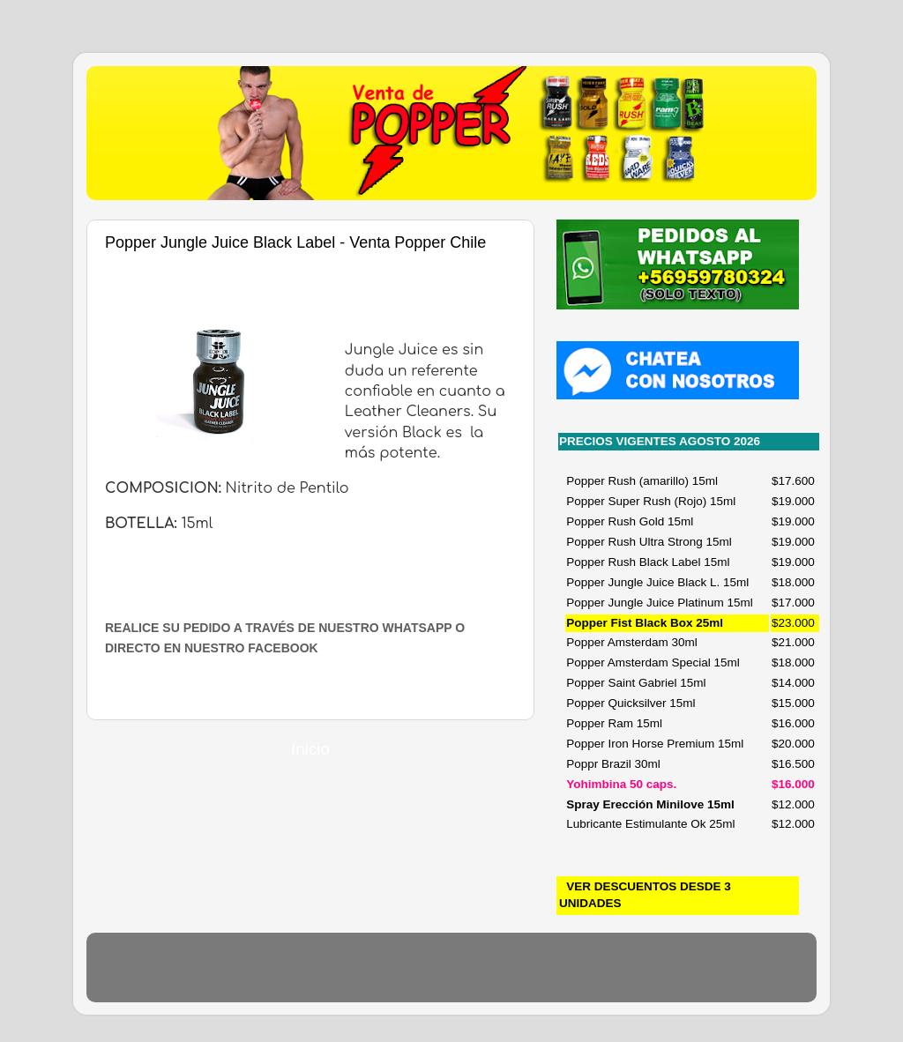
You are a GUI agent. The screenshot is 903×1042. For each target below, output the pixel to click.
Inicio (310, 749)
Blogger (549, 975)
